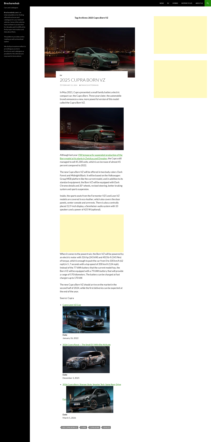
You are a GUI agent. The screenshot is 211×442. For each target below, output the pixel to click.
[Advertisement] (92, 233)
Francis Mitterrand (90, 85)
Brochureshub (11, 3)
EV (168, 3)
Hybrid (175, 3)
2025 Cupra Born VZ (82, 80)
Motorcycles (186, 3)
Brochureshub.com (11, 12)
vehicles (106, 427)
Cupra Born (94, 427)
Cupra (83, 427)
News (162, 3)
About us (199, 3)
